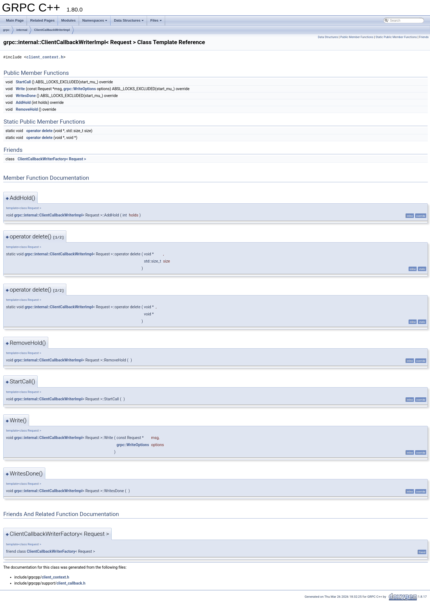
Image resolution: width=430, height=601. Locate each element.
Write (20, 89)
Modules (68, 20)
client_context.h (44, 57)
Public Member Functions (357, 37)
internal (21, 30)
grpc (6, 30)
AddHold (23, 102)
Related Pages (42, 20)
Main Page (15, 20)
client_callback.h (70, 583)
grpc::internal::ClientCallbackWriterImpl (48, 215)
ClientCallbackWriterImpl (52, 30)
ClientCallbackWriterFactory (51, 551)
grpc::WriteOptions (79, 89)
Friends (424, 37)
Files (156, 20)
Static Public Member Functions (396, 37)
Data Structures (129, 20)
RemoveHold (27, 109)
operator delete (39, 131)
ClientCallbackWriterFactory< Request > (52, 159)
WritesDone (26, 95)
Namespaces (95, 20)
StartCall (23, 82)
